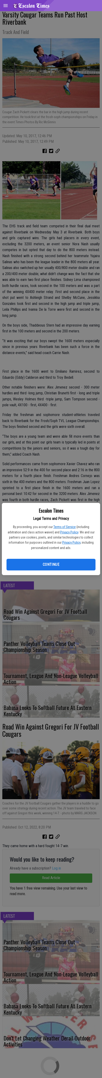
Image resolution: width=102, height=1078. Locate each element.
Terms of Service (64, 527)
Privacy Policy (69, 532)
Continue (51, 564)
